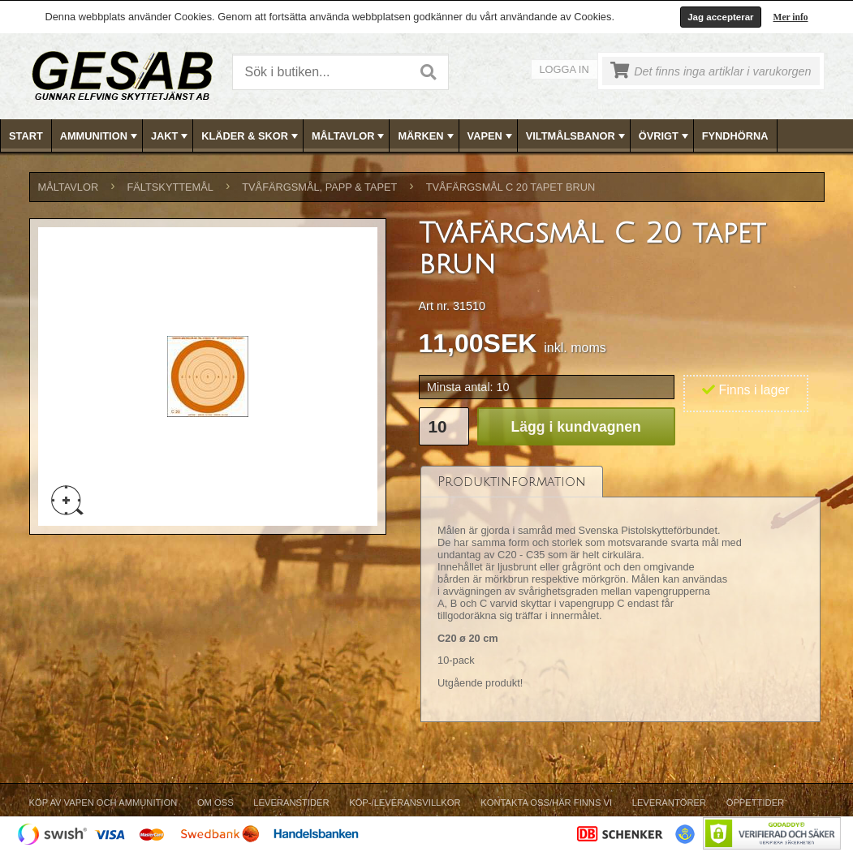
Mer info (790, 17)
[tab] (511, 481)
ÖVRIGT (665, 136)
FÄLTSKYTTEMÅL (170, 187)
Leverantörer (669, 802)
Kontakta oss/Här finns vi (546, 802)
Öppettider (755, 802)
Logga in (564, 69)
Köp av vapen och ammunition (103, 802)
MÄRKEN (427, 136)
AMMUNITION (100, 136)
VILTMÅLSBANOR (577, 136)
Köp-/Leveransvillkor (404, 802)
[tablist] (621, 594)
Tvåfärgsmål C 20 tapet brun (511, 187)
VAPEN (491, 136)
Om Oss (215, 802)
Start (26, 136)
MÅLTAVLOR (349, 136)
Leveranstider (291, 802)
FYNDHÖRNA (735, 136)
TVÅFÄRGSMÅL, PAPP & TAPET (319, 187)
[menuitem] (26, 136)
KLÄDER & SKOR (251, 136)
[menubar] (427, 136)
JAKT (171, 136)
